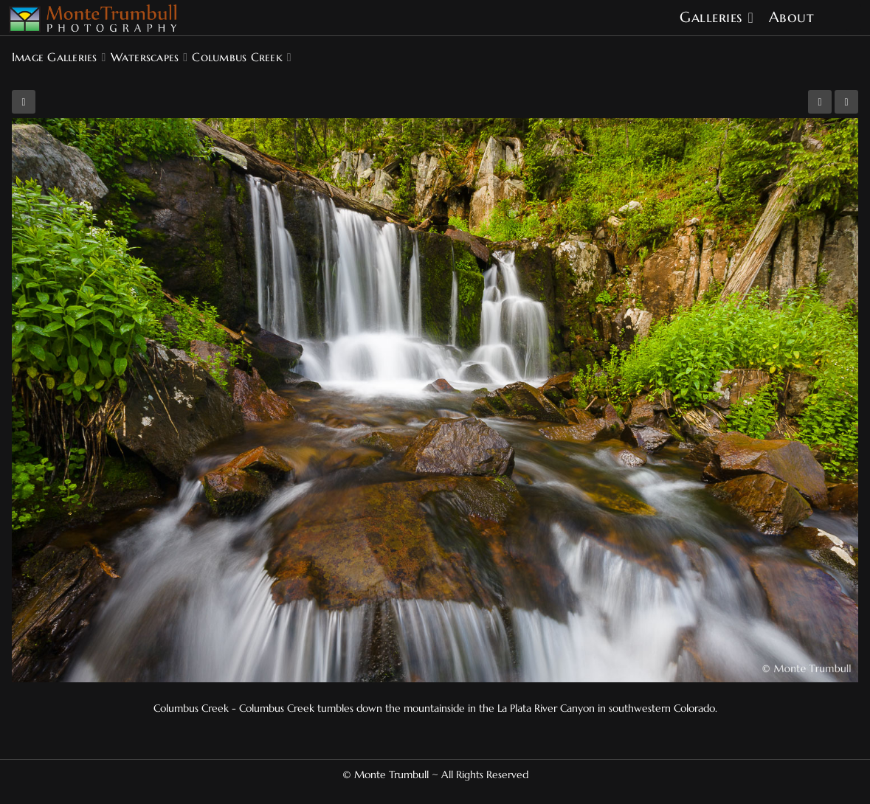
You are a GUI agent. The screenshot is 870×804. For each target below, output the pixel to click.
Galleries (711, 17)
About (792, 17)
